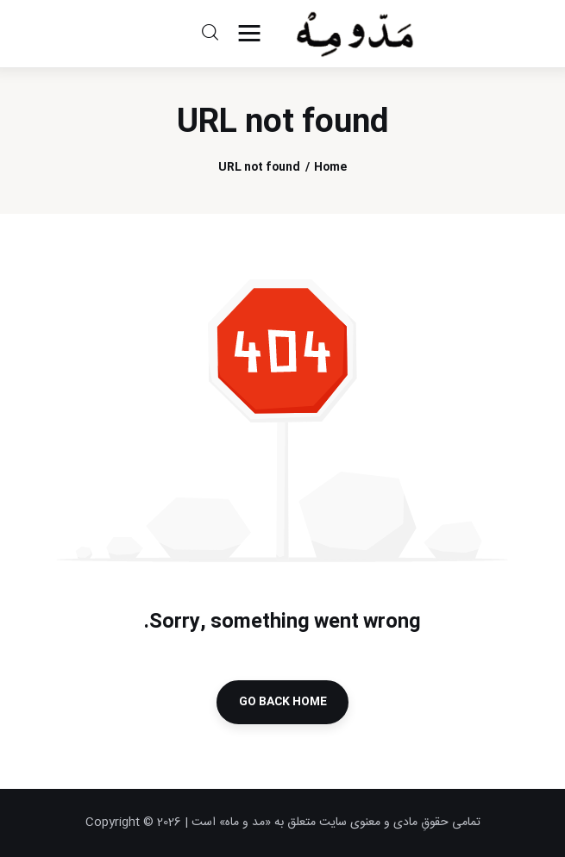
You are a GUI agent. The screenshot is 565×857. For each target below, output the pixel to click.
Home (330, 168)
